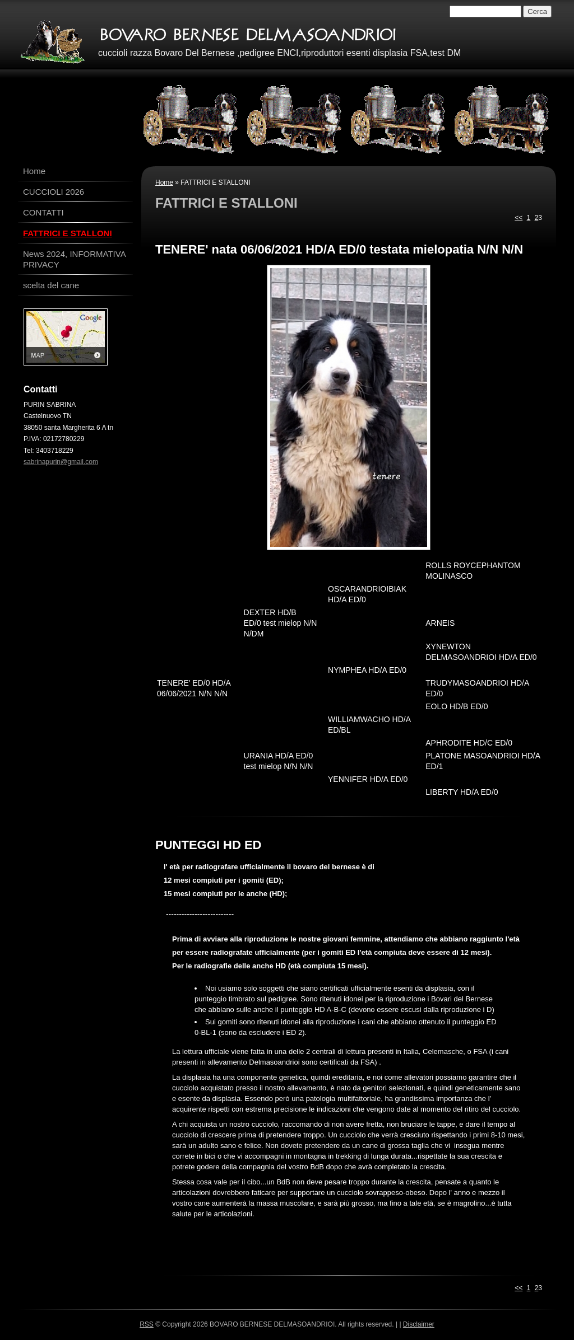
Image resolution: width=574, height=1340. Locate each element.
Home (164, 182)
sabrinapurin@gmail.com (61, 462)
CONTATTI (43, 212)
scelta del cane (51, 285)
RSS (147, 1324)
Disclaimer (418, 1324)
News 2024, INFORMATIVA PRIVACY (74, 259)
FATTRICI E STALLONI (67, 233)
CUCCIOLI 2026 (53, 191)
